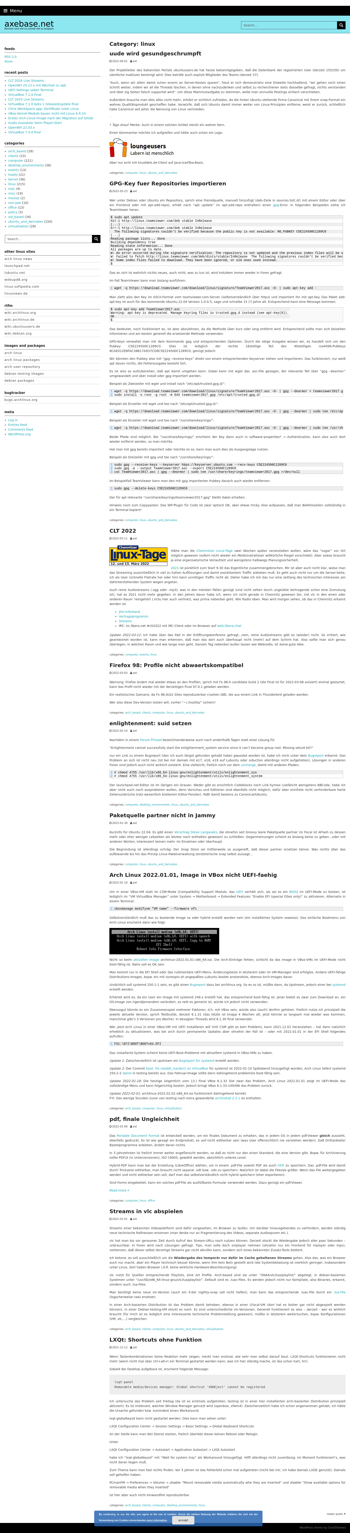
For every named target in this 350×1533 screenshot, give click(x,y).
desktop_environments (155, 804)
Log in (13, 420)
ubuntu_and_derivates (162, 172)
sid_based (16, 217)
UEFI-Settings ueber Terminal (31, 90)
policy (12, 212)
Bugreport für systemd (196, 1060)
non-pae (14, 203)
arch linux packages (22, 360)
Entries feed (17, 425)
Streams (125, 621)
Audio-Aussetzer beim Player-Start (35, 123)
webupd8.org (15, 279)
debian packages (19, 380)
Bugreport (316, 755)
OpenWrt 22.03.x (21, 127)
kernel (13, 179)
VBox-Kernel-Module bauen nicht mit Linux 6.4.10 (47, 113)
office (151, 1200)
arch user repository (22, 367)
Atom (8, 61)
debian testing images (24, 373)
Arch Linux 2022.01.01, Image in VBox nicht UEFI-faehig (193, 875)
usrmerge (248, 765)
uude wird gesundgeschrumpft (155, 53)
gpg (276, 205)
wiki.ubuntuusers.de (22, 326)
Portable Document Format (138, 1135)
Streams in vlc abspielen (146, 1211)
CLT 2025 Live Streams (26, 99)
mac (11, 189)
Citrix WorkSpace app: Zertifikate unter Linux (43, 109)
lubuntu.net (14, 272)
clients (146, 712)
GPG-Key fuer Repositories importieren (167, 183)
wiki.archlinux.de (19, 319)
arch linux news (18, 259)
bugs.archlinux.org (21, 400)
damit (127, 1073)
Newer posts (335, 1514)
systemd (339, 984)
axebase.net (29, 23)
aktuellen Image (146, 959)
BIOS (293, 892)
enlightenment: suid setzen (150, 723)
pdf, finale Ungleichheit (144, 1119)
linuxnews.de (16, 293)
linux (143, 172)
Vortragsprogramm (133, 616)
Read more (119, 1190)
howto (13, 174)
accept (183, 1520)
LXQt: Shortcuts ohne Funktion (155, 1340)
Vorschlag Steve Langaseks (195, 832)
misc (12, 193)
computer (131, 172)
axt (135, 61)
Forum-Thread (151, 740)
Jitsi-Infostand (129, 612)
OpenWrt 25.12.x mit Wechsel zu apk (37, 85)
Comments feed (20, 429)
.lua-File (339, 1292)
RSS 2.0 (10, 57)
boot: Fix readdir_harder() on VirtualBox (177, 1068)
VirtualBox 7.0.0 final (24, 132)
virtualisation (173, 1108)
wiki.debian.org (18, 333)
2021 (175, 568)
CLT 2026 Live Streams (26, 80)
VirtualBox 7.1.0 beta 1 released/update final (43, 104)
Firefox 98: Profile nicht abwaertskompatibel (176, 665)
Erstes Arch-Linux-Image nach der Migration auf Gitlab (50, 118)
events (144, 654)
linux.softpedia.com (22, 286)
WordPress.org (19, 434)
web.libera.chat (229, 626)
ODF (281, 1165)
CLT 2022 (122, 531)
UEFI (239, 892)
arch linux (13, 353)
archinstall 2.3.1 (227, 1098)
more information (157, 1520)
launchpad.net (17, 266)
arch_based (132, 712)
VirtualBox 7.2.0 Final (25, 94)
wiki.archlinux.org (20, 312)
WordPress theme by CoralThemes (323, 1527)
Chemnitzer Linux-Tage (214, 551)
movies (13, 198)
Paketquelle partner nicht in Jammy (162, 815)
